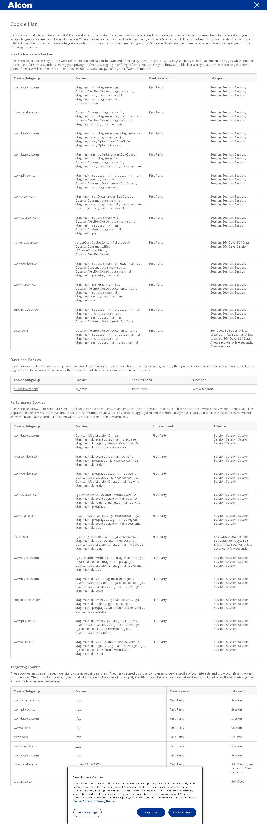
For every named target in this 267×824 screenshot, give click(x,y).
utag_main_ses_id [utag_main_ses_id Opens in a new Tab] (110, 95)
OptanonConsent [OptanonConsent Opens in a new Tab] (87, 103)
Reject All (151, 812)
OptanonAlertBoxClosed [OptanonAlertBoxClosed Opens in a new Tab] (92, 91)
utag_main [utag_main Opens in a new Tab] (109, 342)
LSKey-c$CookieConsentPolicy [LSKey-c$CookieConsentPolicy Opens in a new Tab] (93, 248)
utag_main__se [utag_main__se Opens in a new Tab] (108, 99)
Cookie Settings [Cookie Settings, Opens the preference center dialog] (87, 812)
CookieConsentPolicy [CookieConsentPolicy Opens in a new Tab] (106, 242)
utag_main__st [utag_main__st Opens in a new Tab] (85, 87)
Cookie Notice (82, 801)
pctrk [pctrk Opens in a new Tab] (127, 242)
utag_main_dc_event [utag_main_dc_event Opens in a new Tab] (89, 439)
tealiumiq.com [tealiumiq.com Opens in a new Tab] (23, 781)
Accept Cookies (182, 812)
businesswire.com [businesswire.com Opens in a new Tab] (26, 389)
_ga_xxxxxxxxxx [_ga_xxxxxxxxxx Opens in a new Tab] (114, 447)
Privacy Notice (106, 801)
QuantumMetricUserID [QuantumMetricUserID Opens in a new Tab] (123, 443)
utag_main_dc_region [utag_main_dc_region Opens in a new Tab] (90, 443)
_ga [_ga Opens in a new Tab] (116, 435)
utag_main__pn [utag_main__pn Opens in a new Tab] (108, 87)
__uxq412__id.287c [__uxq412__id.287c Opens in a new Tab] (88, 764)
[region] (135, 795)
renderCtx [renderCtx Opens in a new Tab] (82, 242)
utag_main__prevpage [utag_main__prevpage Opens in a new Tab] (121, 439)
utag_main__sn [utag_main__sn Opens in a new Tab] (85, 95)
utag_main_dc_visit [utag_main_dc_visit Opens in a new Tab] (88, 447)
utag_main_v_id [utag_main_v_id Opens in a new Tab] (122, 91)
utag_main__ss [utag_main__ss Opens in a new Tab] (85, 99)
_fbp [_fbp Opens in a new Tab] (78, 700)
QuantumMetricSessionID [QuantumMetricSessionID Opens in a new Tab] (93, 435)
